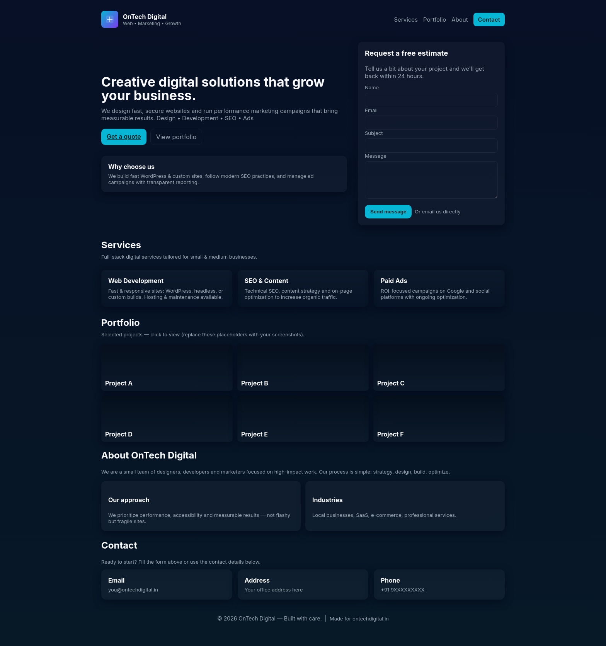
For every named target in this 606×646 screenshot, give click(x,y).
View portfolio (176, 140)
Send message (388, 217)
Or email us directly (437, 217)
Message (375, 156)
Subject (374, 133)
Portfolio (434, 19)
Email (371, 110)
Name (372, 87)
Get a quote (124, 139)
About (459, 19)
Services (406, 19)
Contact (489, 19)
